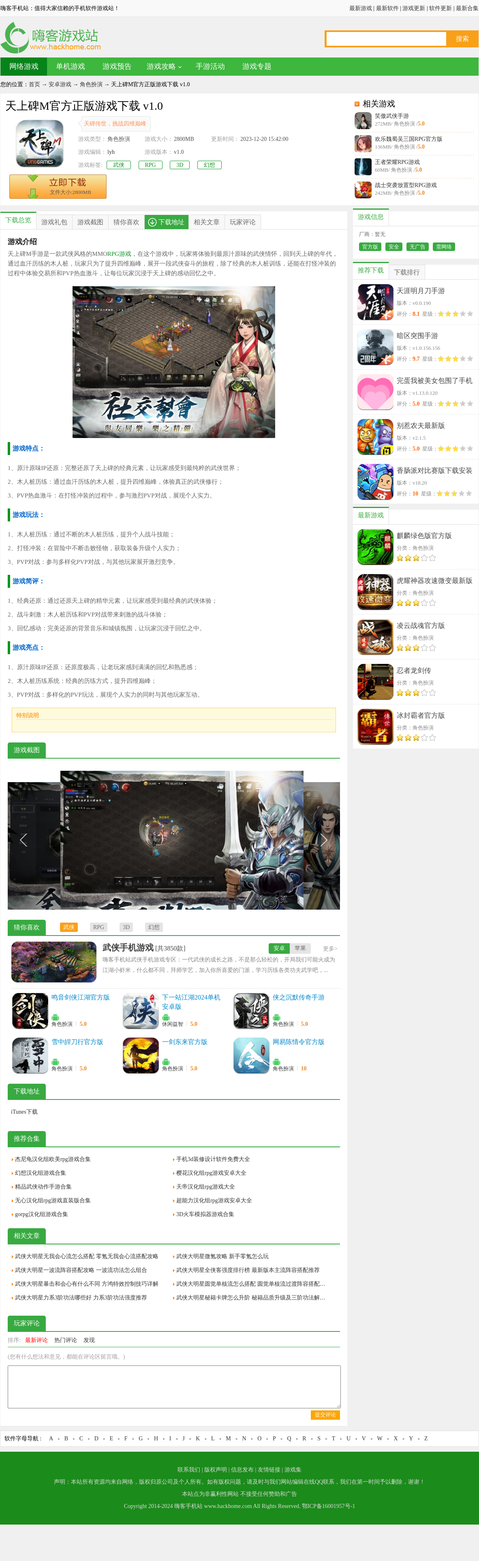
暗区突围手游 (417, 336)
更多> (330, 949)
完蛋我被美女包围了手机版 (435, 382)
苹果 (300, 948)
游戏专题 (257, 66)
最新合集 (467, 8)
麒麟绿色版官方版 (424, 536)
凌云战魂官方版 (421, 626)
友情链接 (269, 1470)
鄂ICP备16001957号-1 (328, 1506)
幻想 (209, 165)
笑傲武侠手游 (392, 116)
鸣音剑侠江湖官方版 (80, 997)
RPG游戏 (119, 254)
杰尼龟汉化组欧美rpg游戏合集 (53, 1159)
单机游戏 (70, 66)
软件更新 (440, 8)
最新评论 (36, 1340)
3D (179, 165)
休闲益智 (172, 1024)
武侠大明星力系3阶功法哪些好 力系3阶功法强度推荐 (81, 1298)
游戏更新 (413, 8)
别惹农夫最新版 (421, 426)
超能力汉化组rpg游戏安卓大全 (214, 1200)
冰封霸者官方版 (421, 715)
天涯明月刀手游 (421, 291)
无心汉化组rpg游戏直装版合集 (53, 1200)
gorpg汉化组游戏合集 (41, 1214)
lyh (111, 152)
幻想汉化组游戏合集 (40, 1173)
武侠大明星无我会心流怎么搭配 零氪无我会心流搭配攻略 (86, 1256)
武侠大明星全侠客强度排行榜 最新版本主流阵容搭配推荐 (248, 1270)
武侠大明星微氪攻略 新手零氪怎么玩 (222, 1256)
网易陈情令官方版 (299, 1041)
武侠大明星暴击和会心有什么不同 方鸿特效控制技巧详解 (86, 1284)
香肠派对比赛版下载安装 (435, 470)
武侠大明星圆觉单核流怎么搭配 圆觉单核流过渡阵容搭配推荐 (253, 1284)
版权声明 (215, 1470)
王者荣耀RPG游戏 (397, 162)
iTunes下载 (24, 1112)
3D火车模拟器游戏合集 (205, 1214)
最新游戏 (360, 8)
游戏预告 (117, 66)
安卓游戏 (60, 84)
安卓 (279, 948)
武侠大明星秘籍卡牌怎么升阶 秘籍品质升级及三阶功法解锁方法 (253, 1298)
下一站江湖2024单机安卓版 (191, 1002)
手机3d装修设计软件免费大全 (213, 1159)
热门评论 (65, 1340)
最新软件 (387, 8)
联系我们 (188, 1470)
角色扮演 (91, 84)
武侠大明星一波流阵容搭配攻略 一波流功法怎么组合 (81, 1270)
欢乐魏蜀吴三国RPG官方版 (409, 139)
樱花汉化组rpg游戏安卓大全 (211, 1173)
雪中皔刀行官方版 (77, 1041)
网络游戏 (23, 66)
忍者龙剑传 (414, 670)
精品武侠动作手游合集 (43, 1187)
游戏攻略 (161, 66)
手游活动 (210, 66)
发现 (89, 1340)
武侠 (118, 165)
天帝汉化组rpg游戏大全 (205, 1187)
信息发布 (242, 1470)
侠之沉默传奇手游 (299, 997)
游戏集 (293, 1470)
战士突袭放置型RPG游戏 (406, 185)
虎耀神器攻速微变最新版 (435, 581)
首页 (34, 84)
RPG (150, 165)
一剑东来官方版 (184, 1041)
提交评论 (325, 1415)
